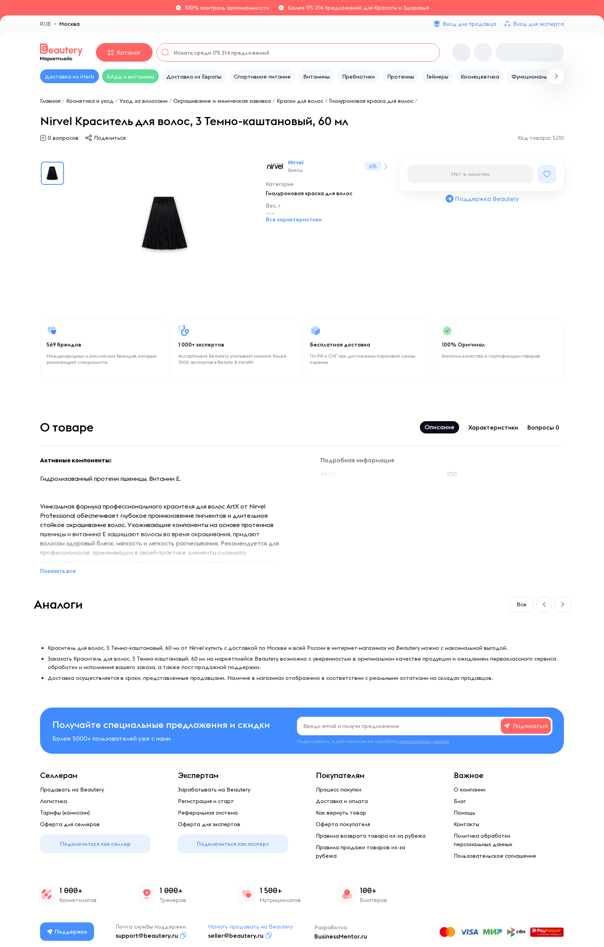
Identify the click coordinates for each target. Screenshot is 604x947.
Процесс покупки (338, 789)
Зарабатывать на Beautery (214, 789)
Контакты (466, 824)
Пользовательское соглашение (495, 855)
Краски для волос (300, 100)
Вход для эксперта (538, 23)
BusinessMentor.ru (341, 936)
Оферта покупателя (343, 824)
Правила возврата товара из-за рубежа (371, 835)
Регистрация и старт (206, 801)
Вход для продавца (469, 23)
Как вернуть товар (341, 812)
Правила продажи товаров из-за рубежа (360, 851)
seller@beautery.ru (236, 935)
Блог (460, 801)
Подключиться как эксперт (233, 843)
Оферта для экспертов (209, 824)
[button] (544, 604)
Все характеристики (294, 219)
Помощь (464, 812)
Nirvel (296, 162)
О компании (469, 789)
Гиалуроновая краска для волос (371, 100)
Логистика (53, 801)
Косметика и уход (90, 100)
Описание (439, 427)
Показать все (58, 570)
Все (522, 604)
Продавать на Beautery (72, 789)
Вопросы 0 (543, 427)
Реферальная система (208, 812)
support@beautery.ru (147, 935)
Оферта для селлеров (70, 824)
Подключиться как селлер (95, 843)
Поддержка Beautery (482, 198)
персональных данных (424, 741)
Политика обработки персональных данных (483, 840)
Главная (50, 100)
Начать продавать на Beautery (250, 926)
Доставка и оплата (342, 801)
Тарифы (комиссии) (65, 812)
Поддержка (67, 931)
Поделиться (110, 137)
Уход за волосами (143, 100)
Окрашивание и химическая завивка (222, 100)
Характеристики (493, 427)
